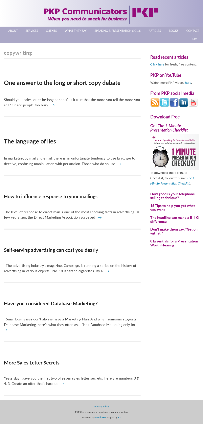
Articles (155, 30)
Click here (157, 64)
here (188, 82)
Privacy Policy (101, 406)
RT (119, 417)
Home (195, 38)
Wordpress (100, 417)
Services (32, 30)
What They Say (76, 30)
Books (173, 30)
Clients (51, 30)
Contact (192, 30)
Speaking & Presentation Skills (118, 30)
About (13, 30)
